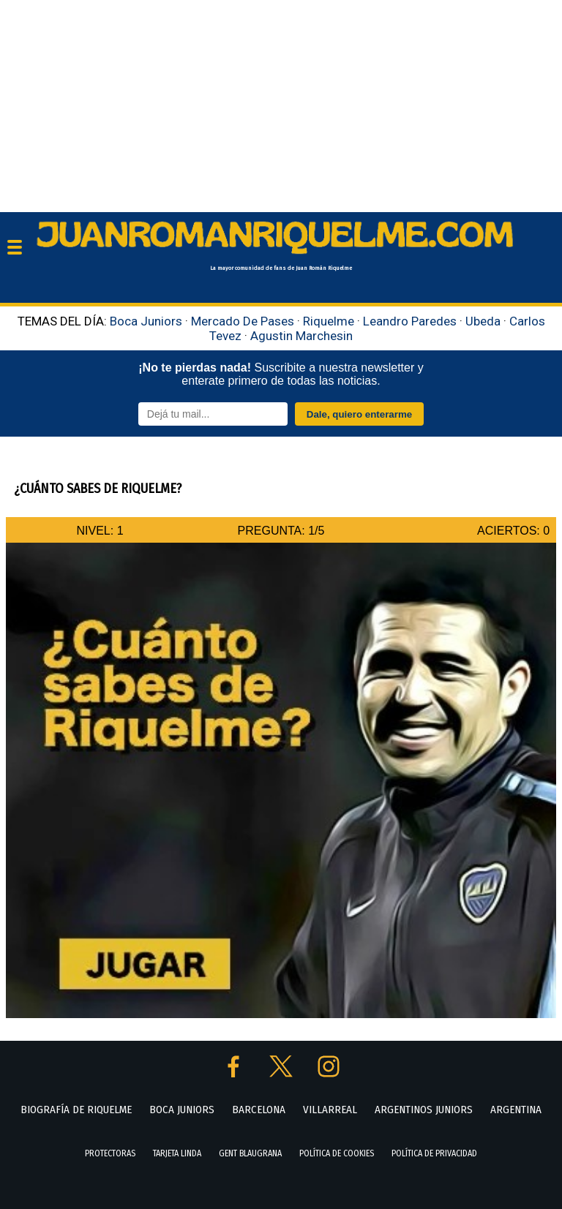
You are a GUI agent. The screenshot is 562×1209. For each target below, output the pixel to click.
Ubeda (483, 321)
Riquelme (328, 321)
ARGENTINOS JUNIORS (424, 1109)
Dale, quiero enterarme (359, 414)
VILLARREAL (330, 1109)
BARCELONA (258, 1109)
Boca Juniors (146, 321)
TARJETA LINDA (177, 1153)
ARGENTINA (516, 1109)
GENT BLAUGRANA (250, 1153)
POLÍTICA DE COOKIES (336, 1153)
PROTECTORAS (110, 1153)
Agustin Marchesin (301, 335)
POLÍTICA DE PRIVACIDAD (434, 1153)
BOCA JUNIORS (181, 1109)
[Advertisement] (281, 102)
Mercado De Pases (242, 321)
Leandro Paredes (410, 321)
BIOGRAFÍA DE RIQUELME (76, 1109)
